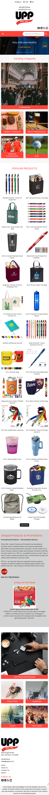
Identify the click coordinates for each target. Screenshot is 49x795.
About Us (4, 768)
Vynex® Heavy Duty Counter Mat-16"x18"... (24, 609)
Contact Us (5, 770)
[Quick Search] (33, 34)
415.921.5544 (24, 7)
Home (3, 765)
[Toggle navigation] (3, 34)
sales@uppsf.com (24, 9)
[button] (3, 46)
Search (3, 773)
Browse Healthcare (24, 47)
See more (24, 525)
